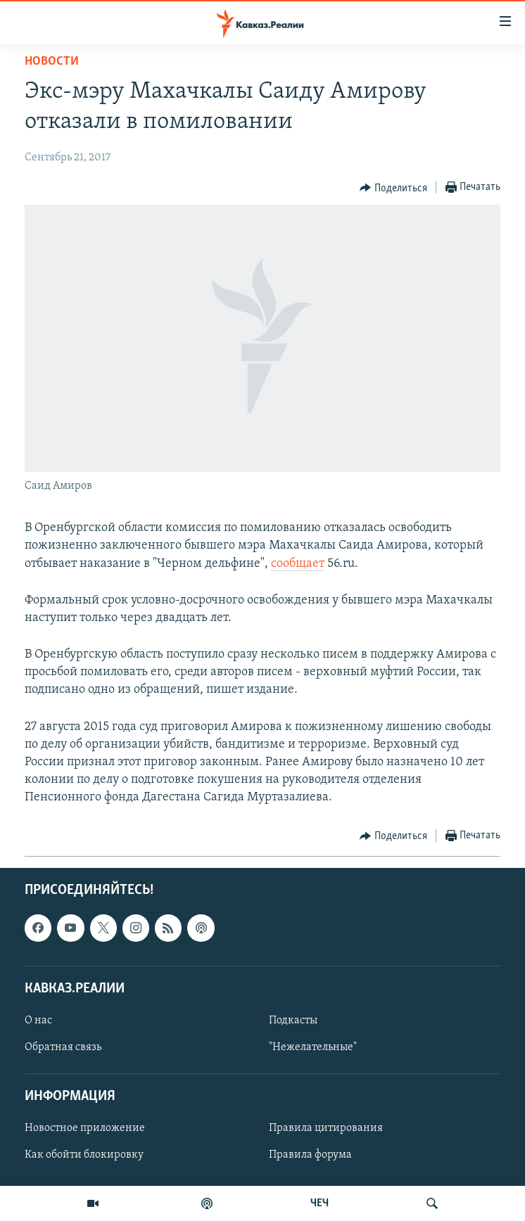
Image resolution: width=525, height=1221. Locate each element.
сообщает (297, 563)
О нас (38, 1020)
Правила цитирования (326, 1128)
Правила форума (310, 1155)
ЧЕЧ (319, 1203)
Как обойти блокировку (84, 1155)
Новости (52, 61)
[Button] (393, 188)
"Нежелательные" (313, 1047)
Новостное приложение (85, 1128)
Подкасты (293, 1020)
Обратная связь (63, 1047)
